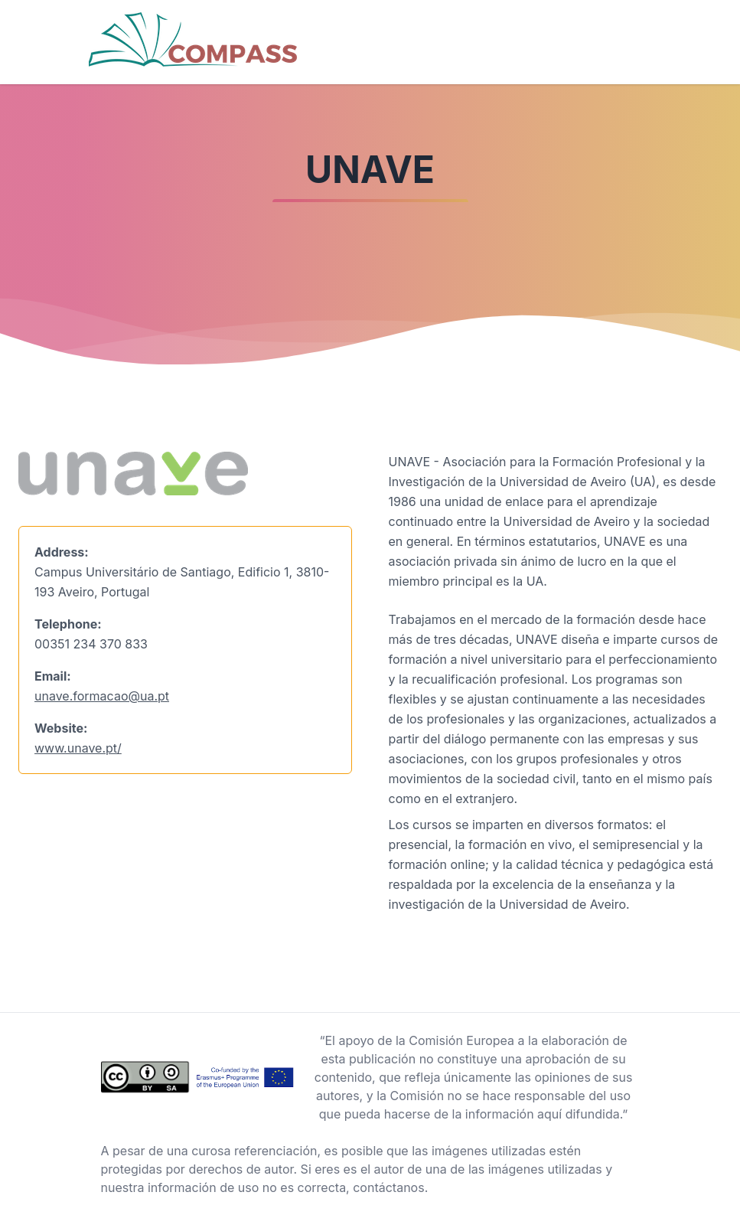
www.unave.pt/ (78, 748)
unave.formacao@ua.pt (101, 696)
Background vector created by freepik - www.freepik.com (166, 1205)
